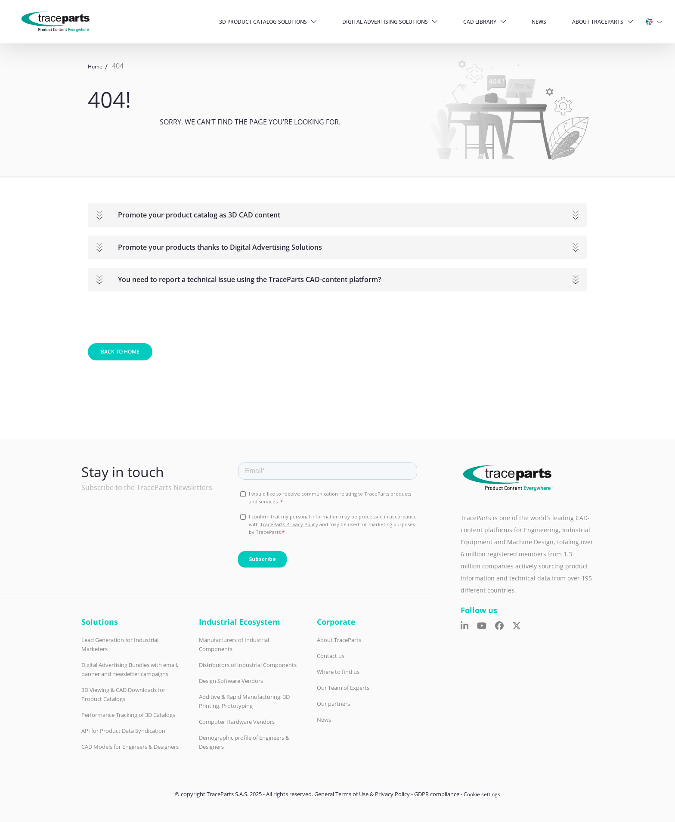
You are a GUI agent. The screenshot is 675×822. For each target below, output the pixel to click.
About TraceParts (597, 22)
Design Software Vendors (231, 681)
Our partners (333, 703)
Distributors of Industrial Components (248, 665)
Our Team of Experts (343, 688)
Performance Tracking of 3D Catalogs (128, 715)
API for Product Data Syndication (123, 731)
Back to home (120, 351)
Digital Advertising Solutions (385, 22)
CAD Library (479, 22)
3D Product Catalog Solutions (263, 22)
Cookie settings (482, 794)
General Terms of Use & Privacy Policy (362, 794)
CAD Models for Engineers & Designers (130, 747)
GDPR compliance (436, 794)
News (539, 22)
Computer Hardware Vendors (237, 722)
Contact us (330, 656)
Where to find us (338, 672)
